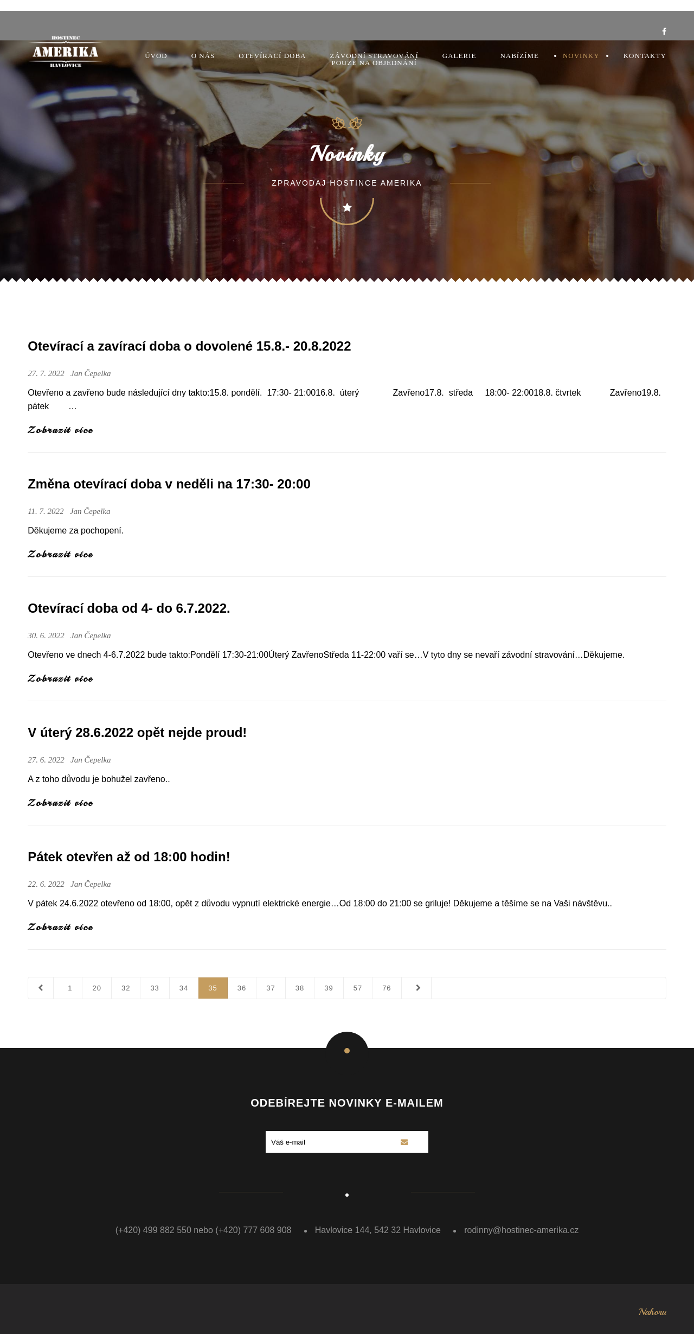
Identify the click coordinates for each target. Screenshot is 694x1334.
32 (125, 988)
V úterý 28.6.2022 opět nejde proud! (137, 732)
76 (386, 988)
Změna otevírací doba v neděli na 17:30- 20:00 (169, 484)
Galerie (459, 55)
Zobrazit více (60, 430)
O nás (203, 55)
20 (96, 988)
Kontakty (645, 55)
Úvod (156, 55)
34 (183, 988)
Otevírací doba (272, 55)
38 (299, 988)
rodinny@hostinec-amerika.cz (521, 1230)
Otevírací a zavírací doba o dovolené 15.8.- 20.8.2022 (189, 346)
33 (154, 988)
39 (328, 988)
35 (212, 988)
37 (270, 988)
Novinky (581, 55)
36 (241, 988)
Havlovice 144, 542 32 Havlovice (378, 1230)
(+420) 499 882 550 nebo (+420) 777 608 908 (203, 1230)
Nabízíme (519, 55)
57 (358, 988)
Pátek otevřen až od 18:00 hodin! (129, 856)
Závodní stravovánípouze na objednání (374, 59)
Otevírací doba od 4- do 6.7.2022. (129, 608)
